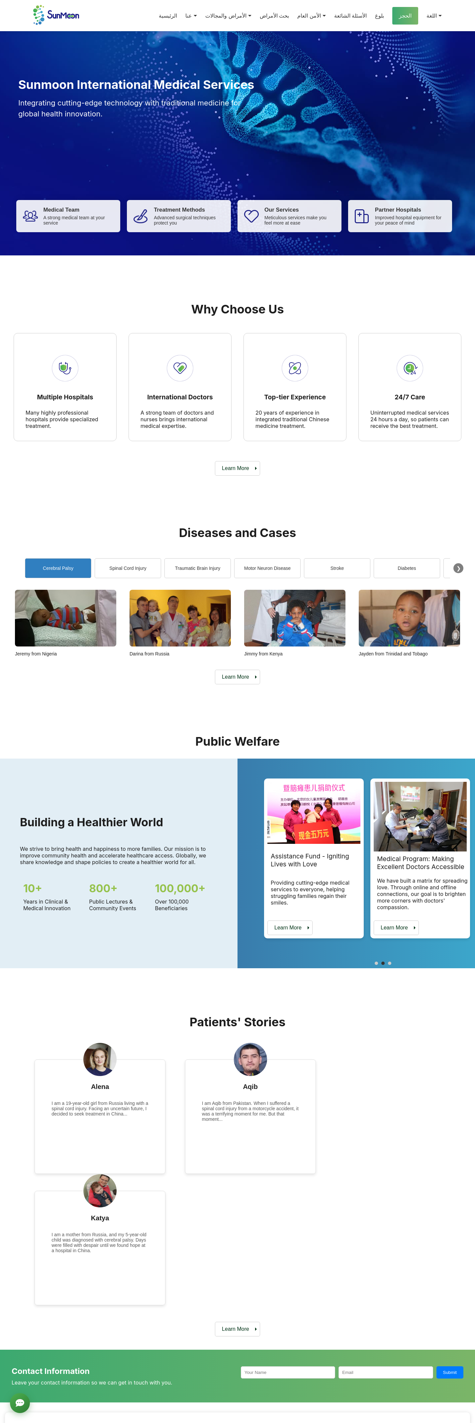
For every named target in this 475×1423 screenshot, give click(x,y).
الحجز (405, 16)
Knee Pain (322, 1385)
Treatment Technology (177, 1385)
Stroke (337, 568)
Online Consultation (410, 1304)
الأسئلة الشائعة (350, 16)
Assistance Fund (408, 1365)
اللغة (434, 16)
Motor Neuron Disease (267, 568)
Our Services (167, 1395)
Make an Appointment (320, 1304)
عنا (191, 16)
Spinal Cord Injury (127, 568)
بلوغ (379, 16)
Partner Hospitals (171, 1365)
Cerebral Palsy (58, 568)
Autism (319, 1375)
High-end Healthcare (333, 1395)
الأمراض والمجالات (228, 16)
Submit (450, 1240)
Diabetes (407, 568)
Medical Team (168, 1375)
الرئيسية (168, 16)
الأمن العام (311, 16)
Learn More (235, 468)
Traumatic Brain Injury (197, 568)
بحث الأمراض (274, 16)
